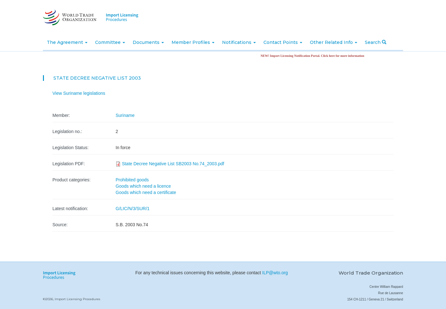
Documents (148, 42)
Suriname (125, 115)
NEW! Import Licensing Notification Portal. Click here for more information (314, 56)
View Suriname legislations (78, 93)
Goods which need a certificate (146, 192)
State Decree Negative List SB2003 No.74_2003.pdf (173, 163)
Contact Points (282, 42)
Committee (110, 42)
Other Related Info (333, 42)
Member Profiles (193, 42)
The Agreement (67, 42)
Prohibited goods (132, 179)
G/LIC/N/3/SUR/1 (132, 208)
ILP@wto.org (275, 272)
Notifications (239, 42)
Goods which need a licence (143, 186)
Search (375, 42)
